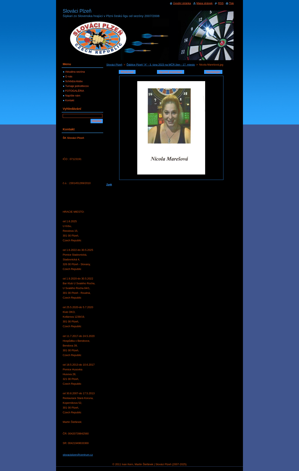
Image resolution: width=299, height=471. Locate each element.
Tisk (231, 3)
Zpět (109, 184)
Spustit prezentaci (170, 71)
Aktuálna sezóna (75, 71)
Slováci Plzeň (114, 64)
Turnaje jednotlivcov (77, 86)
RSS (220, 3)
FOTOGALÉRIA (74, 90)
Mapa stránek (204, 3)
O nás (68, 76)
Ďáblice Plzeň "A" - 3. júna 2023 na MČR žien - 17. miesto (160, 64)
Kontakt (69, 100)
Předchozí (127, 71)
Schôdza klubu (74, 81)
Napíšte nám (72, 95)
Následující (213, 71)
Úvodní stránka (182, 3)
